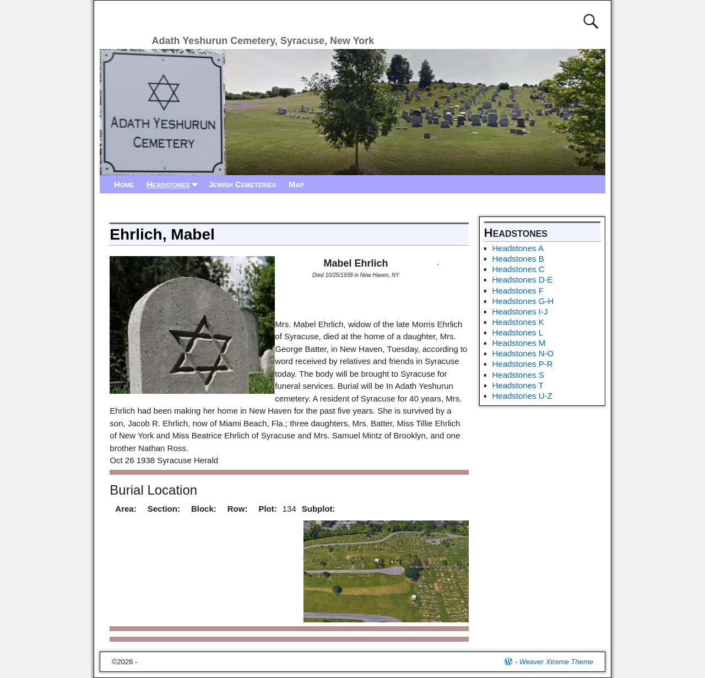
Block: (203, 508)
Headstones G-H (523, 301)
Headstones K (518, 322)
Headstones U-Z (522, 395)
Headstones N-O (523, 353)
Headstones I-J (520, 311)
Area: (125, 508)
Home (124, 184)
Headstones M (519, 343)
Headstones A (518, 248)
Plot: (267, 508)
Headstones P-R (522, 363)
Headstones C (518, 269)
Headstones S (518, 374)
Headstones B (518, 258)
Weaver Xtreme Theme (556, 662)
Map (296, 184)
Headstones (175, 184)
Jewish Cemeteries (242, 184)
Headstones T (518, 385)
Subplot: (318, 508)
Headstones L (518, 332)
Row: (237, 508)
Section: (164, 508)
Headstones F (518, 290)
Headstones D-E (522, 279)
